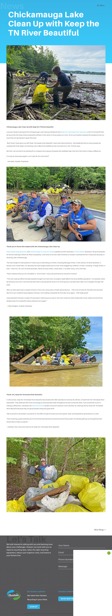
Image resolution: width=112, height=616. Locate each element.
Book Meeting (68, 599)
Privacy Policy (46, 613)
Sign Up (33, 607)
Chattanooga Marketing (59, 613)
